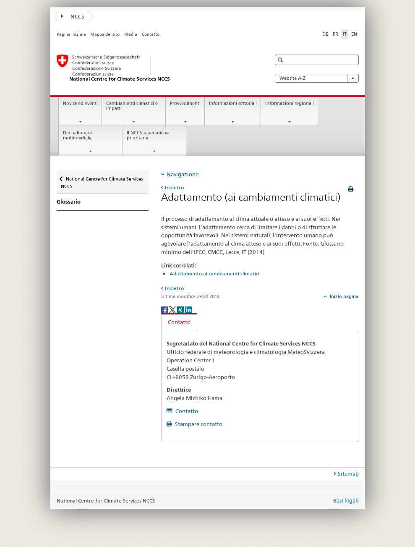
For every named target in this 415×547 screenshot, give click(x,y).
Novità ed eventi (80, 103)
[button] (281, 60)
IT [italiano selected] (345, 34)
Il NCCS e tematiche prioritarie (148, 135)
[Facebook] (165, 309)
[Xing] (181, 309)
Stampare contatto (198, 424)
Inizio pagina (343, 296)
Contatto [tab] (179, 322)
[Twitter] (173, 309)
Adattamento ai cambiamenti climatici (214, 273)
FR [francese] (335, 34)
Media (130, 34)
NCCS (73, 16)
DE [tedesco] (325, 34)
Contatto (150, 34)
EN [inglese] (354, 34)
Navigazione (182, 174)
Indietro (174, 187)
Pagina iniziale (71, 34)
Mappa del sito (105, 34)
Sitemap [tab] (348, 473)
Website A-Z (316, 78)
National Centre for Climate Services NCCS (102, 179)
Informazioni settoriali (233, 103)
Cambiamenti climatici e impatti (132, 106)
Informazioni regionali (289, 103)
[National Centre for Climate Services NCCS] (155, 68)
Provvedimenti (185, 103)
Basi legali (346, 500)
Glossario (69, 201)
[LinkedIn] (188, 309)
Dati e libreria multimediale (77, 135)
